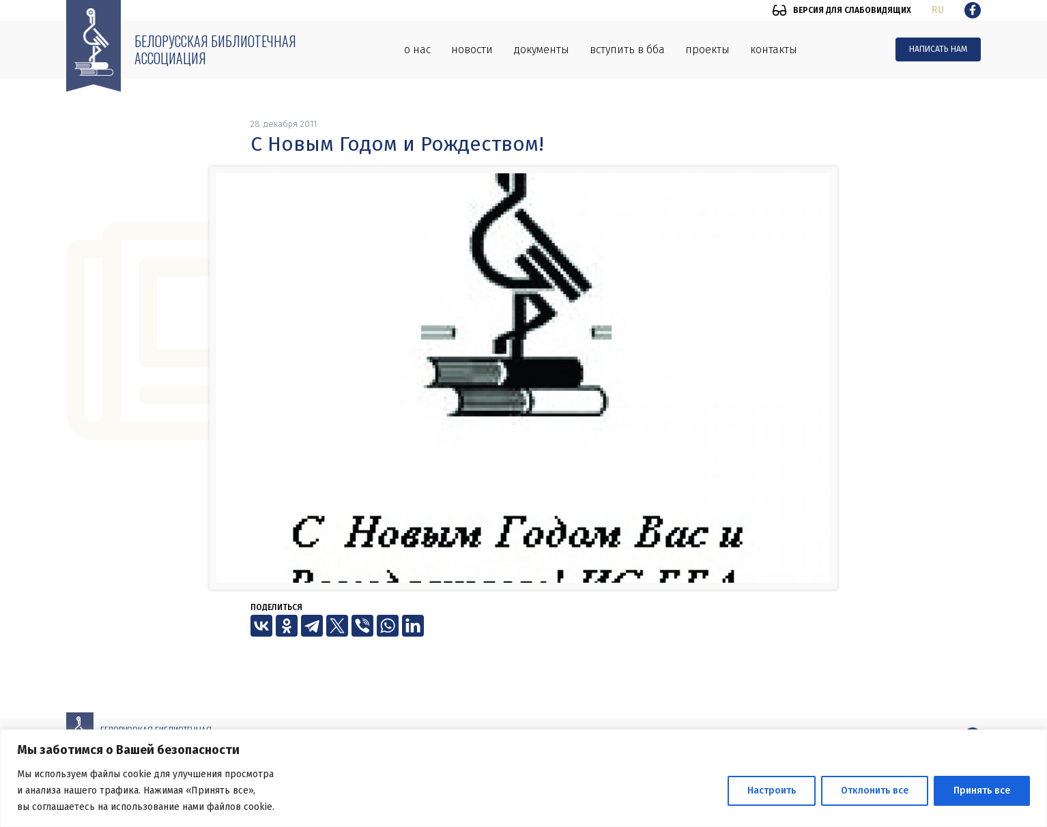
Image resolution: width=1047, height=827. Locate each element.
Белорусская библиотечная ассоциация (215, 49)
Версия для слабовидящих (852, 10)
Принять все (981, 790)
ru (938, 10)
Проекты (707, 49)
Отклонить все (874, 790)
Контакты (773, 49)
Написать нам (938, 49)
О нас (417, 49)
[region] (523, 778)
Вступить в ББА (627, 49)
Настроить (771, 790)
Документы (541, 49)
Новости (472, 49)
